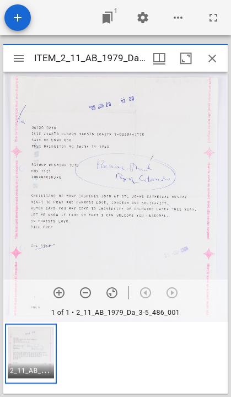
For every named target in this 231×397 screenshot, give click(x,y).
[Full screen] (213, 17)
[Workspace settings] (143, 17)
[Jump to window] (107, 17)
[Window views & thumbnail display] (159, 58)
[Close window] (212, 58)
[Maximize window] (186, 58)
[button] (31, 353)
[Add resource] (17, 17)
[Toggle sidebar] (19, 58)
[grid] (115, 358)
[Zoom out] (85, 293)
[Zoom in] (59, 293)
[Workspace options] (178, 17)
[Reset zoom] (112, 293)
